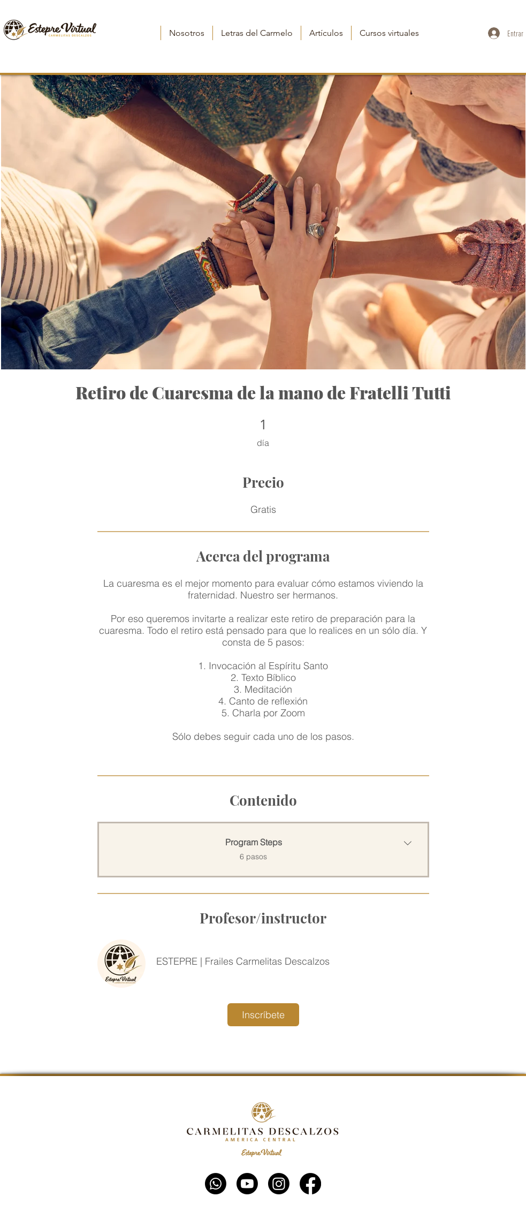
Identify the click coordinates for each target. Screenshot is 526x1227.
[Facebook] (310, 1183)
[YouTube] (247, 1183)
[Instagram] (278, 1183)
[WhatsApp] (215, 1183)
